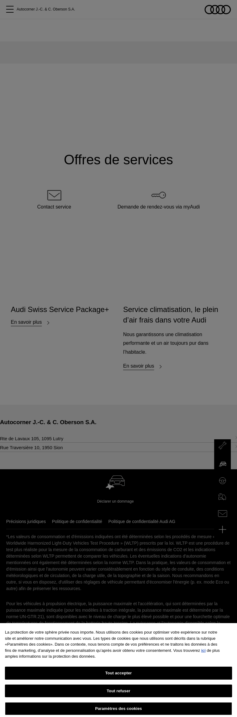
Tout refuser (118, 698)
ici (203, 658)
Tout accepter (118, 680)
